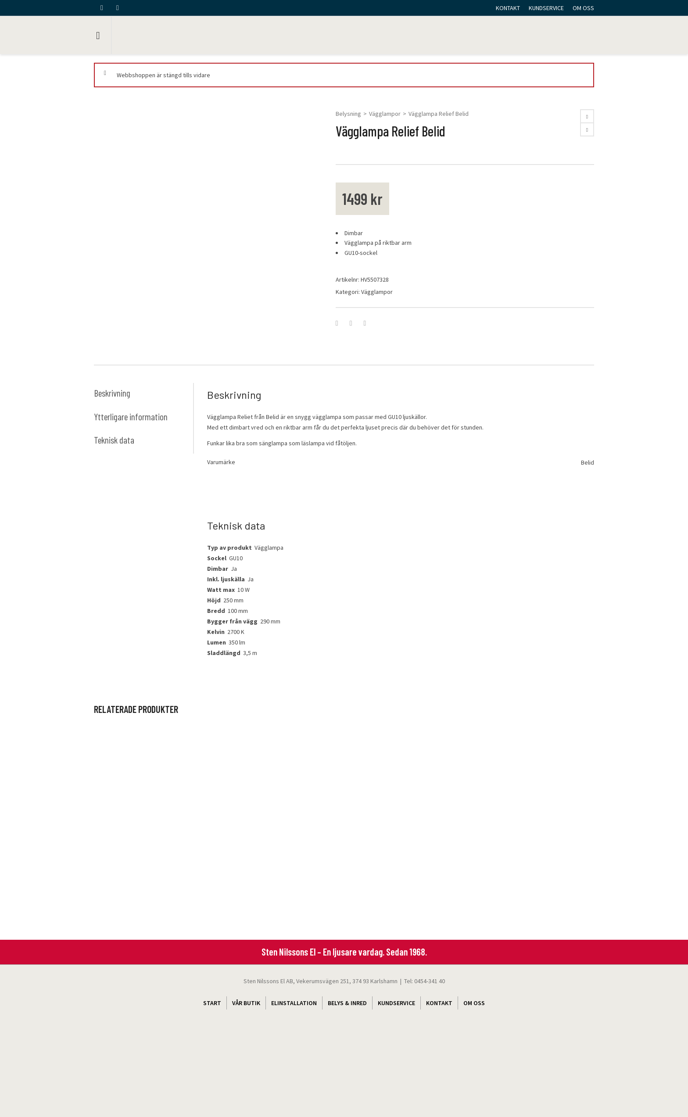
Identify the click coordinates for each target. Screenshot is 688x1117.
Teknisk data (115, 501)
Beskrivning (112, 454)
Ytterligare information (131, 478)
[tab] (143, 454)
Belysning (348, 114)
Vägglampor (385, 114)
